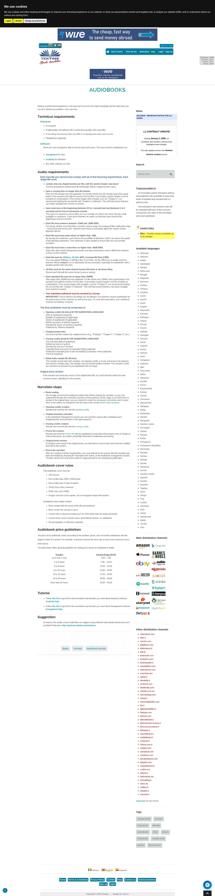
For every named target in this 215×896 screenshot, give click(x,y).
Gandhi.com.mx (147, 691)
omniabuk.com (147, 751)
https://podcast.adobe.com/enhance (79, 625)
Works (140, 845)
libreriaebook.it (147, 719)
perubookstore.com (149, 759)
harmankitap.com (148, 694)
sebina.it (144, 773)
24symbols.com (147, 634)
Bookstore (144, 52)
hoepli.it (143, 698)
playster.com (146, 762)
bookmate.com (147, 655)
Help (153, 52)
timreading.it (145, 780)
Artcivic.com (145, 641)
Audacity (50, 159)
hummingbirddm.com (149, 702)
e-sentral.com (146, 673)
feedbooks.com (147, 687)
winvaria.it (144, 794)
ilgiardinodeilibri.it (148, 709)
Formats (77, 648)
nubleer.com (145, 748)
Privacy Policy (97, 879)
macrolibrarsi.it (147, 734)
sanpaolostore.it (147, 766)
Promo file (69, 434)
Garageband (52, 154)
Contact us (130, 879)
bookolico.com (146, 659)
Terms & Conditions (78, 879)
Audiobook (142, 832)
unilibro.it (144, 787)
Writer (156, 826)
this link (56, 598)
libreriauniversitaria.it (149, 727)
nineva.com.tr (146, 744)
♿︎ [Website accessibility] (5, 890)
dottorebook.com (147, 670)
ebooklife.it (145, 680)
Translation (143, 819)
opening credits (82, 409)
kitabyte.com (146, 712)
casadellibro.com (148, 666)
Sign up (163, 46)
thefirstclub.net (147, 776)
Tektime (125, 894)
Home (63, 879)
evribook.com (146, 684)
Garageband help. (54, 609)
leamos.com (145, 716)
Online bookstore (146, 879)
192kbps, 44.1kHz (71, 257)
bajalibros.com (146, 645)
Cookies (111, 879)
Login (170, 46)
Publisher (142, 826)
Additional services (96, 648)
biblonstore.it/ (146, 648)
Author (158, 819)
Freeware (142, 839)
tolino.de (144, 783)
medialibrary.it (146, 737)
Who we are (131, 52)
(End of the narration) (109, 402)
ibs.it (142, 705)
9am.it (143, 637)
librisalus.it (145, 730)
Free (155, 832)
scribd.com (145, 769)
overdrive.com (146, 755)
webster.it (144, 791)
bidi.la (142, 652)
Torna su (207, 893)
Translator (158, 839)
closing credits (82, 426)
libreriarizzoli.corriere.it (150, 723)
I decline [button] (18, 21)
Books (66, 648)
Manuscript (155, 845)
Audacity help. (53, 601)
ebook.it (143, 677)
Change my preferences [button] (35, 21)
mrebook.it (145, 741)
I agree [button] (8, 21)
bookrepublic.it (146, 662)
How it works (117, 52)
